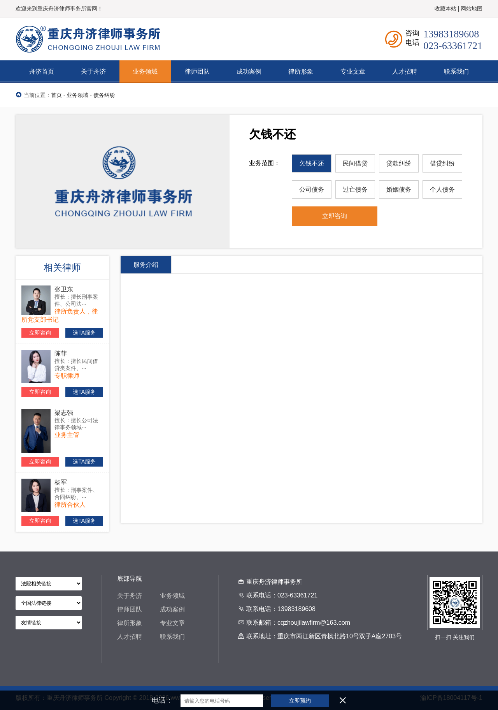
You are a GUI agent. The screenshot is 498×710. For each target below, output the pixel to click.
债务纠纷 (104, 95)
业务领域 (77, 95)
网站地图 (471, 8)
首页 (56, 95)
